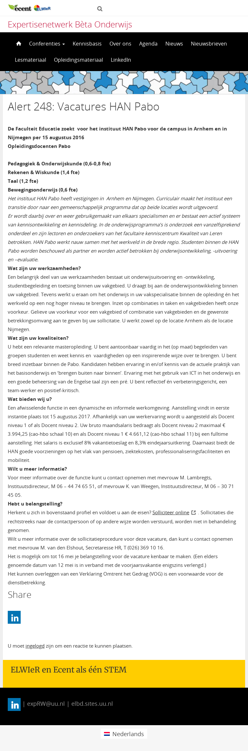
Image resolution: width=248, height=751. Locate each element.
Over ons (120, 43)
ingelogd (35, 645)
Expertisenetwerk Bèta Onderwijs (70, 24)
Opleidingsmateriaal (78, 59)
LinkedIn (121, 59)
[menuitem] (124, 734)
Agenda (148, 43)
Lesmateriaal (30, 59)
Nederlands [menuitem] (128, 734)
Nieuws (174, 43)
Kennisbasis (87, 43)
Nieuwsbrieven (209, 43)
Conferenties (47, 43)
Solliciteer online (170, 512)
